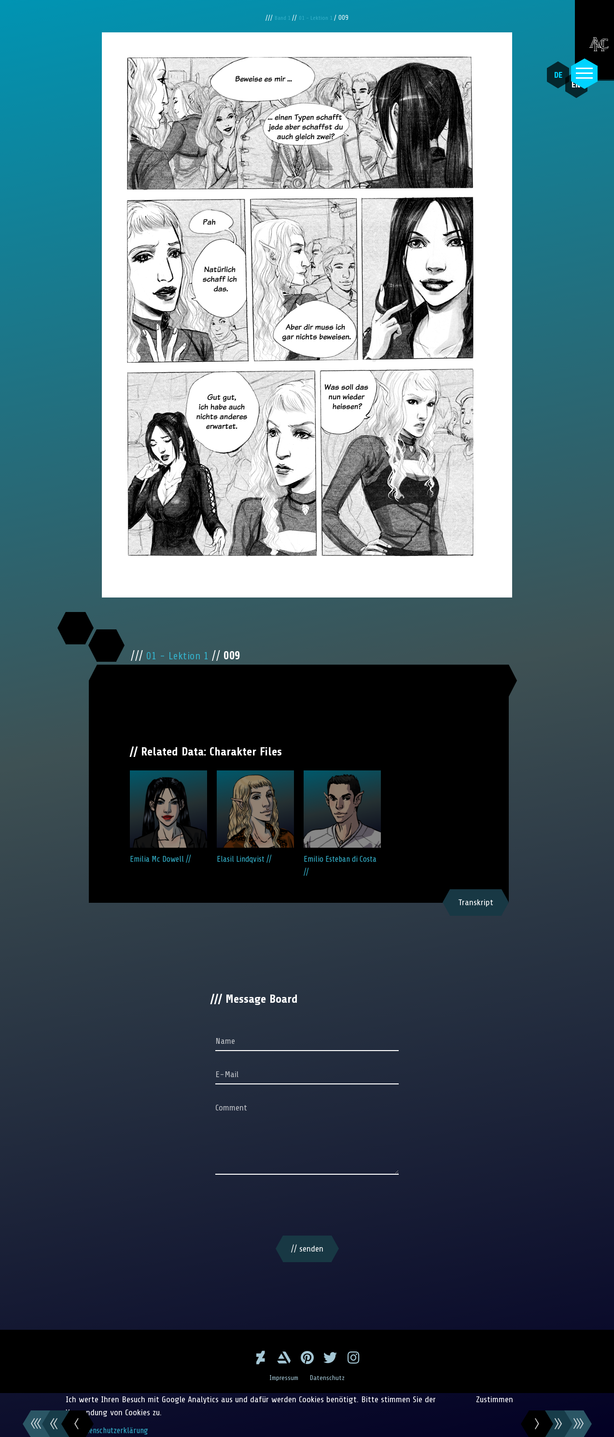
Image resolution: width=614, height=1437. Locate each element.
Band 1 (280, 17)
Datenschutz (330, 1377)
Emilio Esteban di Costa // (342, 823)
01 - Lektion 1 (318, 17)
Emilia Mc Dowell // (168, 817)
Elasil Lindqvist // (255, 817)
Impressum (283, 1377)
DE (551, 75)
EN (563, 97)
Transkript (475, 902)
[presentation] (307, 1207)
